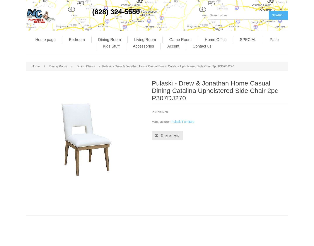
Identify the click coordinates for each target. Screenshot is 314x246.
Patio (274, 40)
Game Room (180, 40)
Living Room (145, 40)
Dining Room (109, 40)
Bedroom (77, 40)
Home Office (216, 40)
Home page (45, 40)
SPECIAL (248, 40)
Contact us (202, 46)
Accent (173, 46)
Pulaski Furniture (182, 121)
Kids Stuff (111, 46)
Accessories (143, 46)
